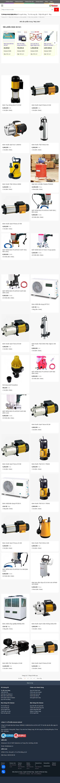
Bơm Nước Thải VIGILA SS (40, 144)
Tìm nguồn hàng (22, 14)
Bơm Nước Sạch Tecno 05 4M (11, 343)
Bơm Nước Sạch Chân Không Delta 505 (44, 623)
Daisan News (39, 1)
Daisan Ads (13, 764)
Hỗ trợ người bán (34, 713)
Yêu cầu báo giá (5, 707)
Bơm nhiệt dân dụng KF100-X (11, 503)
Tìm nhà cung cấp (32, 14)
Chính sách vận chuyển (36, 692)
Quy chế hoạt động (5, 699)
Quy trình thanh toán (35, 690)
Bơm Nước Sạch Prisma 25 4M (41, 663)
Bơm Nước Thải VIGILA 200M (11, 184)
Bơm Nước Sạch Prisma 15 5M (12, 223)
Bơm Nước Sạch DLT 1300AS (11, 144)
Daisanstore (47, 766)
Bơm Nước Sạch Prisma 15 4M (12, 543)
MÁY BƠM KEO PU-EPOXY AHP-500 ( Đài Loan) (44, 211)
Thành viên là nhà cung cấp (37, 707)
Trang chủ (4, 17)
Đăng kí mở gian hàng (35, 711)
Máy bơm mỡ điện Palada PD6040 (42, 184)
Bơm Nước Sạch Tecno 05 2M (41, 424)
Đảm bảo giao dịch (5, 713)
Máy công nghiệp (33, 17)
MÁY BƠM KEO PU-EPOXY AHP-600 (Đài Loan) (14, 291)
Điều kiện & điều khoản (6, 695)
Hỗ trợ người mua (5, 709)
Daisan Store (9, 1)
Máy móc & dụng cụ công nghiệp (17, 17)
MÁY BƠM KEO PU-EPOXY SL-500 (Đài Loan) (15, 570)
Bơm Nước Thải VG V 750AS (41, 464)
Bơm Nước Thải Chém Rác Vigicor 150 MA (44, 344)
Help (51, 1)
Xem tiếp (39, 678)
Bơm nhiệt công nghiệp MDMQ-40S (13, 623)
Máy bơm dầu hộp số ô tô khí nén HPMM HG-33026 (44, 583)
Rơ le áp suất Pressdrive (10, 385)
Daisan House (19, 1)
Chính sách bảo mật (35, 694)
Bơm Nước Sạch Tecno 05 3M (11, 464)
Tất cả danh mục (5, 705)
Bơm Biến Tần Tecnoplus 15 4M (12, 663)
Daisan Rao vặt (29, 1)
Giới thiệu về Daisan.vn (6, 694)
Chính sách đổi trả (34, 695)
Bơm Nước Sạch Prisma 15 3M (41, 105)
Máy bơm (41, 17)
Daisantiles (47, 763)
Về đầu (20, 678)
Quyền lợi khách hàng (28, 772)
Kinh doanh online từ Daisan (8, 697)
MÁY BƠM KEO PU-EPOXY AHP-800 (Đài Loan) (43, 372)
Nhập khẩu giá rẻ (43, 14)
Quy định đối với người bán (36, 705)
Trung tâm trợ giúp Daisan (9, 14)
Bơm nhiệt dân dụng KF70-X (40, 304)
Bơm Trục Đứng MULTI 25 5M (11, 105)
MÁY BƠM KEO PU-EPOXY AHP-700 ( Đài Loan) (14, 250)
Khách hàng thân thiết (35, 709)
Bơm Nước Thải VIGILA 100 (40, 543)
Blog (46, 1)
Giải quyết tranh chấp (35, 697)
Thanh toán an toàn (6, 711)
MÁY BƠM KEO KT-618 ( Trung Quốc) (44, 250)
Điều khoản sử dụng (17, 772)
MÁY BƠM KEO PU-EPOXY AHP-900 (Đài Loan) (14, 412)
